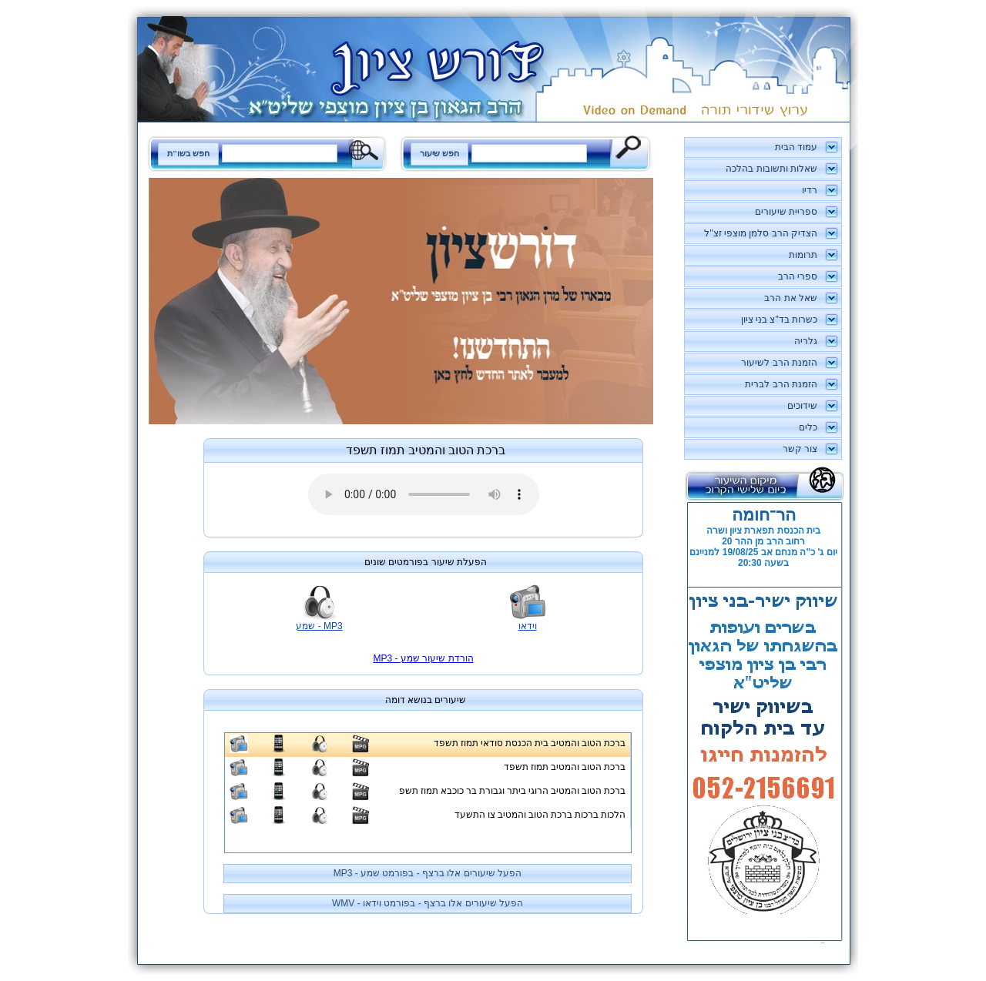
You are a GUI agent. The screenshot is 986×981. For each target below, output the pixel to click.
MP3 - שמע (319, 626)
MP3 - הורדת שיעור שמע (424, 658)
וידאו (527, 626)
